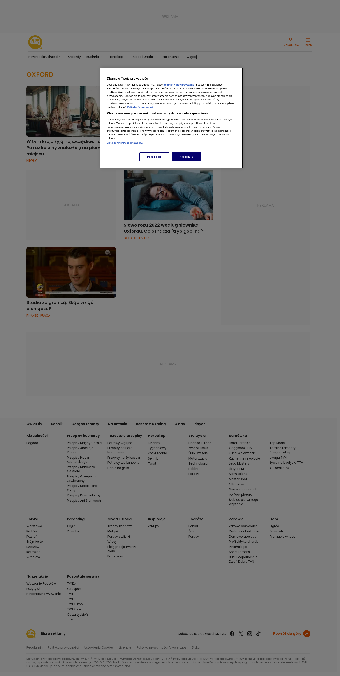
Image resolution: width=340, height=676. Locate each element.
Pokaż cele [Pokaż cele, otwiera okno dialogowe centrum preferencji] (154, 156)
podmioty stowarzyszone (178, 84)
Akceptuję (186, 156)
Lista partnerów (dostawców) (125, 142)
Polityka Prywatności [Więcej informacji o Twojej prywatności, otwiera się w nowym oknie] (140, 107)
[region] (171, 118)
